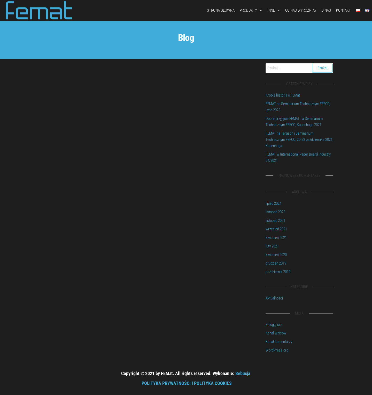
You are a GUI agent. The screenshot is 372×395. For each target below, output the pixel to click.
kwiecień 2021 (276, 237)
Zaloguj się (274, 324)
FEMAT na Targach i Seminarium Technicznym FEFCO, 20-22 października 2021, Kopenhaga (299, 139)
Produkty (248, 10)
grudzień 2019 (276, 263)
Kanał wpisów (276, 333)
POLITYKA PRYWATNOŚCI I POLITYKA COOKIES (187, 383)
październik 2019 (278, 271)
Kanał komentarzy (279, 341)
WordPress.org (277, 350)
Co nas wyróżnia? (300, 10)
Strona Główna (221, 10)
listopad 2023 (275, 212)
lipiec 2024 (273, 203)
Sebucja (242, 373)
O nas (326, 10)
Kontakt (343, 10)
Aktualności (274, 298)
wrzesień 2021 (276, 229)
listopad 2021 (275, 220)
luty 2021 (272, 246)
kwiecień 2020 (276, 254)
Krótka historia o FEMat (283, 95)
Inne (271, 10)
